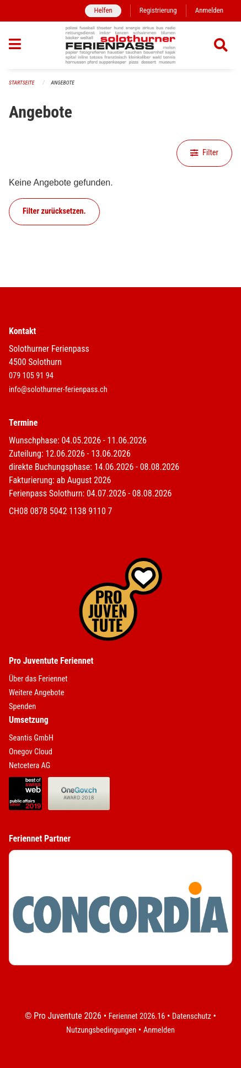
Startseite (21, 83)
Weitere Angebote (37, 692)
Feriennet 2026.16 (137, 1016)
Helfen (103, 10)
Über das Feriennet (38, 679)
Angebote (62, 83)
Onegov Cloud (30, 752)
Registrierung (158, 10)
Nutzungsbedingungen (101, 1030)
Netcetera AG (29, 765)
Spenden (22, 706)
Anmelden (209, 10)
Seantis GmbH (31, 738)
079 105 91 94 (31, 375)
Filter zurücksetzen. (54, 211)
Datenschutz (191, 1016)
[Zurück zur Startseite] (120, 45)
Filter (204, 152)
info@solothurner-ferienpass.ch (58, 389)
